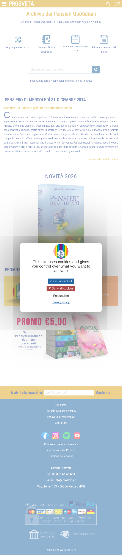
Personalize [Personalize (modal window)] (61, 295)
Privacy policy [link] (61, 302)
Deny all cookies (61, 288)
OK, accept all (61, 281)
